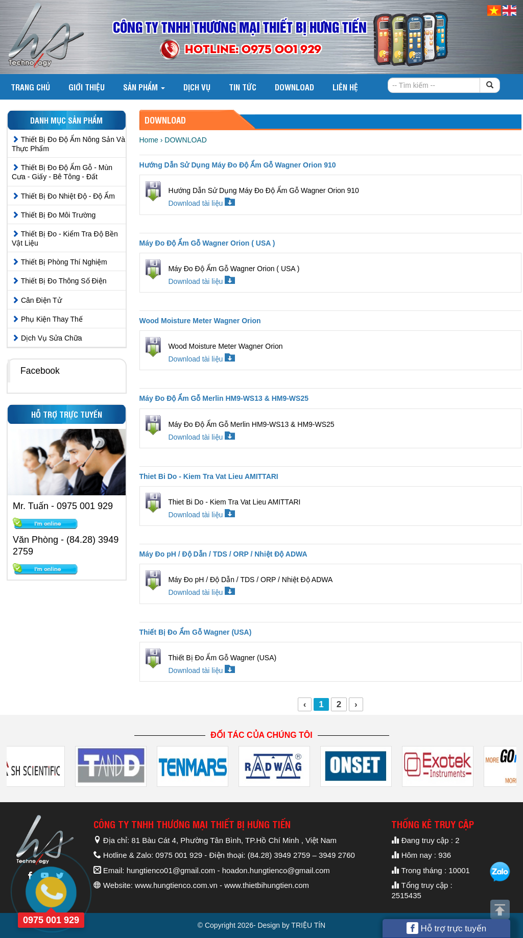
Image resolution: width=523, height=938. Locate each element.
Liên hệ (345, 86)
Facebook (40, 371)
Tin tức (242, 86)
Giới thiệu (86, 86)
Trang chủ (30, 86)
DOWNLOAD (294, 86)
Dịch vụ (196, 86)
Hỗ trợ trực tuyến (447, 928)
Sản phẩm (144, 86)
